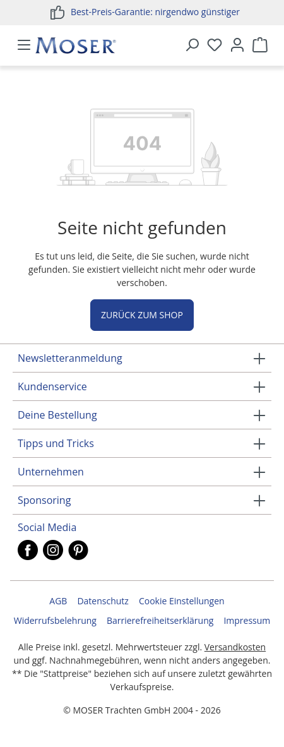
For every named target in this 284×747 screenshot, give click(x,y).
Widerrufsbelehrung (55, 620)
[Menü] (24, 45)
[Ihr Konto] (237, 45)
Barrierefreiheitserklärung (160, 620)
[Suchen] (191, 45)
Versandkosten (235, 647)
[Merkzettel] (214, 45)
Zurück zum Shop (142, 315)
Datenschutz (102, 601)
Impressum (246, 620)
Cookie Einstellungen (182, 601)
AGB (58, 601)
